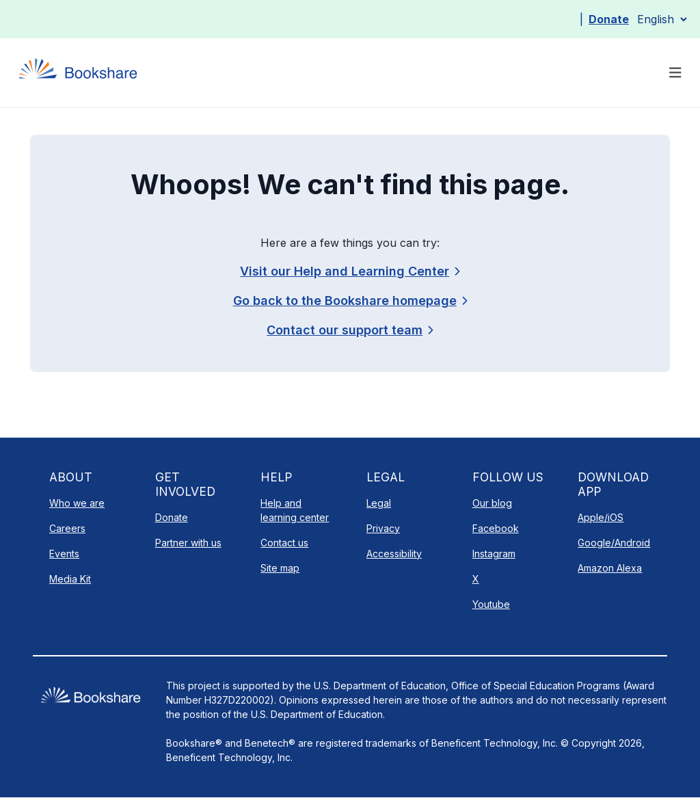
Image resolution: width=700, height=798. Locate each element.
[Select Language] (661, 19)
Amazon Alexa (610, 568)
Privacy (383, 528)
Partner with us (188, 542)
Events (64, 553)
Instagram (493, 553)
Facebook (495, 528)
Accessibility (394, 553)
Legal (378, 503)
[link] (350, 330)
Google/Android (614, 542)
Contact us (284, 542)
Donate (609, 19)
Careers (67, 528)
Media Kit (70, 579)
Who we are (77, 503)
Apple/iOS (600, 517)
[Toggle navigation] (675, 73)
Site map (279, 568)
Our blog (492, 503)
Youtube (491, 604)
